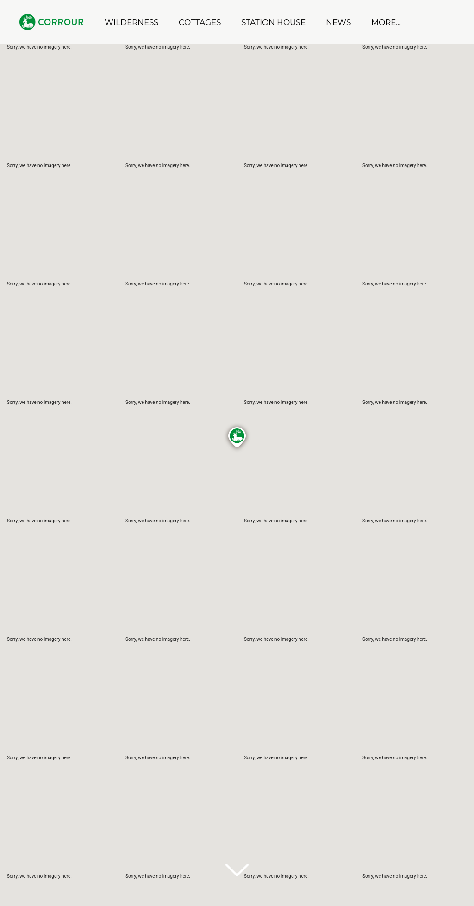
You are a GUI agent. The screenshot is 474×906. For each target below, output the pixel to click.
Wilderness (131, 22)
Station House (273, 22)
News (338, 22)
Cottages (200, 22)
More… (386, 22)
